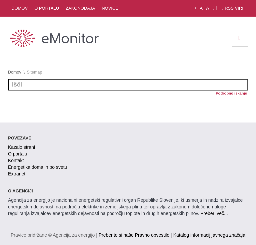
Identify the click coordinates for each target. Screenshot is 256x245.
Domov (19, 8)
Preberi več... (214, 213)
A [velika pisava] (207, 8)
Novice (110, 8)
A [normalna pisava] (201, 8)
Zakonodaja (80, 8)
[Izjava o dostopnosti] (213, 8)
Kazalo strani (21, 147)
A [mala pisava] (195, 8)
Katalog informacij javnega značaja (209, 235)
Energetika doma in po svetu (37, 167)
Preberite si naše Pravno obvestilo (134, 235)
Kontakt (16, 160)
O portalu (46, 8)
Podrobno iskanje (231, 93)
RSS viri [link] (232, 8)
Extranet (16, 173)
